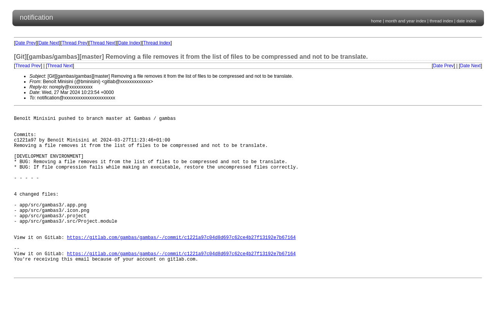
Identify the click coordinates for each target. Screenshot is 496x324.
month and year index (405, 21)
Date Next (48, 43)
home (376, 21)
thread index (441, 21)
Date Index (129, 43)
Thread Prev (74, 43)
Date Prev (25, 43)
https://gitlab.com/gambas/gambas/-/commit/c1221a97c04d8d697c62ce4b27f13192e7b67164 (181, 265)
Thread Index (157, 43)
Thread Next (102, 43)
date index (466, 21)
